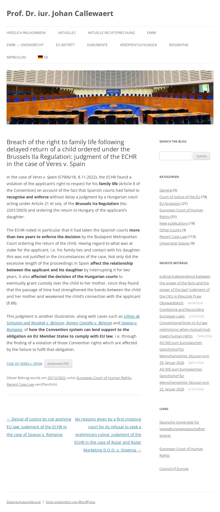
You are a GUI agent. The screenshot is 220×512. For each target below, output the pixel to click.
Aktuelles (67, 32)
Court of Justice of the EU (179, 196)
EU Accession (170, 203)
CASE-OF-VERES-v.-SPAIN (24, 363)
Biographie (178, 45)
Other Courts (170, 229)
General (165, 190)
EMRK (151, 32)
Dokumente (97, 45)
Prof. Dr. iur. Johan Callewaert (60, 13)
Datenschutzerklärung (24, 502)
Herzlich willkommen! (26, 32)
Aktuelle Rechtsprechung (111, 32)
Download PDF (58, 363)
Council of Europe (173, 468)
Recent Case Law (20, 384)
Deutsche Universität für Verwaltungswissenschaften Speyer (182, 429)
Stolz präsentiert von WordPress (70, 502)
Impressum (16, 57)
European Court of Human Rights (104, 377)
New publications (173, 223)
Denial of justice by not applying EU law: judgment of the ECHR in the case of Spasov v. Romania (39, 426)
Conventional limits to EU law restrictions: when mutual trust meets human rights (184, 329)
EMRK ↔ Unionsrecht (25, 45)
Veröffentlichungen (138, 45)
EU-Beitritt (65, 45)
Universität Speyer (174, 243)
